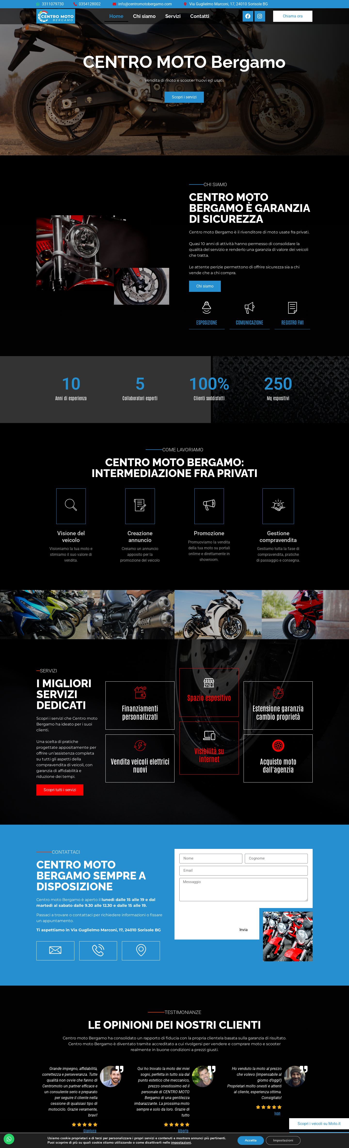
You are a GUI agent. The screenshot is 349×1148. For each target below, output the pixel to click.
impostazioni (181, 1142)
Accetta (251, 1140)
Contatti (199, 16)
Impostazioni (283, 1140)
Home (116, 16)
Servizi (173, 16)
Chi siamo (144, 16)
